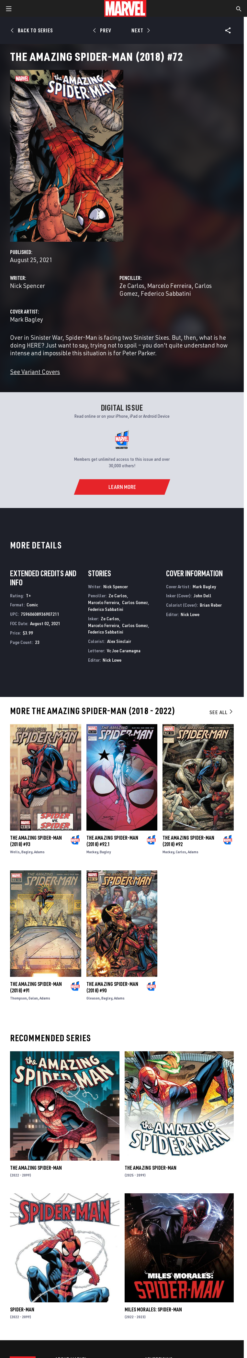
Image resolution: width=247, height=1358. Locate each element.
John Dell (202, 595)
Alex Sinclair (119, 641)
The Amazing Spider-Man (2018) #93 (36, 840)
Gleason (93, 998)
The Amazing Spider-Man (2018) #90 (112, 987)
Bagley (26, 851)
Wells (15, 851)
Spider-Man (22, 1309)
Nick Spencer (27, 285)
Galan (33, 998)
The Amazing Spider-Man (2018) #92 (188, 840)
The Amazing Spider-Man (36, 1168)
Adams (39, 851)
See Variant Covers (35, 371)
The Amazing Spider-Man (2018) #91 (36, 987)
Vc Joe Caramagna (123, 650)
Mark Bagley (26, 319)
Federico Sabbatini (166, 293)
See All (221, 712)
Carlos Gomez (135, 602)
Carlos (181, 851)
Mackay (92, 851)
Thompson (18, 998)
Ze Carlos (131, 285)
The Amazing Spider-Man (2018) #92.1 (112, 840)
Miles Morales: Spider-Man (153, 1309)
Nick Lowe (112, 660)
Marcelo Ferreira (169, 285)
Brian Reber (211, 605)
